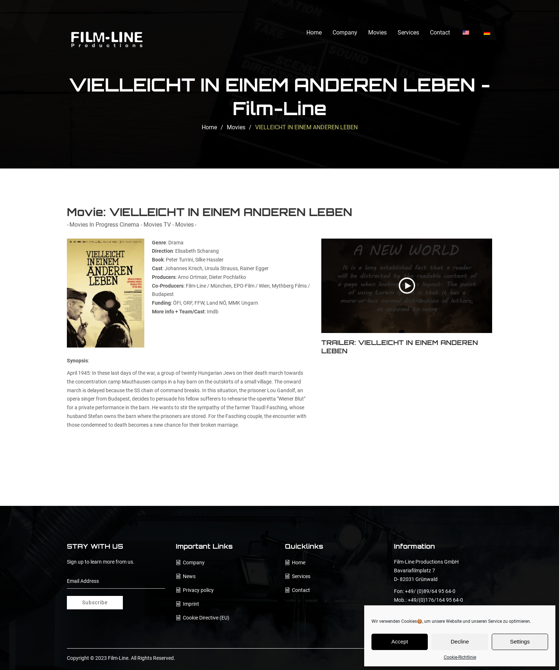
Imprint (191, 604)
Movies (377, 32)
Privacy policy (198, 590)
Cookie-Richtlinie (460, 657)
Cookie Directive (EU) (206, 618)
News (189, 576)
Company (345, 32)
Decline (460, 641)
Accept (399, 641)
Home (314, 32)
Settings (520, 641)
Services (408, 32)
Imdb (212, 311)
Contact (440, 32)
